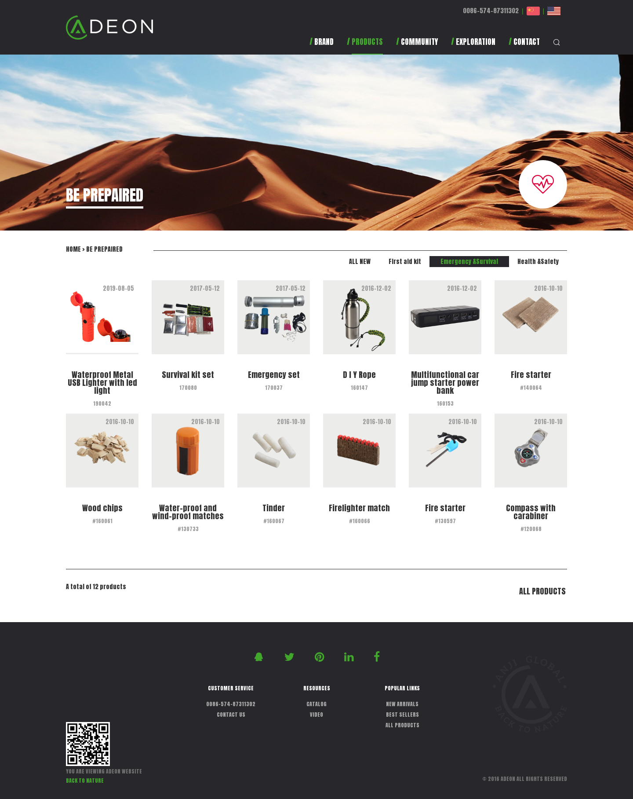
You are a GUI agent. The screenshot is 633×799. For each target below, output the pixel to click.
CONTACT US (231, 714)
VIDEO (316, 714)
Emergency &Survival (469, 261)
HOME (73, 249)
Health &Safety (538, 261)
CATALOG (316, 704)
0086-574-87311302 (491, 10)
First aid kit (405, 261)
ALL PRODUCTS (542, 591)
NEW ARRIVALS (402, 704)
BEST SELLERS (402, 714)
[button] (364, 46)
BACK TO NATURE (85, 780)
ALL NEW (360, 261)
